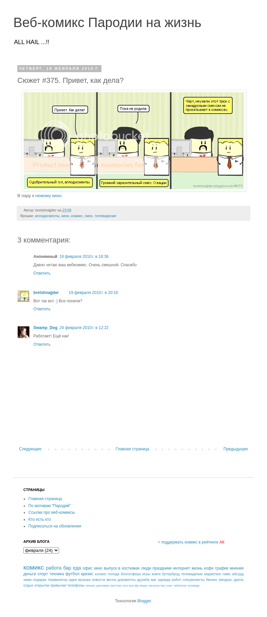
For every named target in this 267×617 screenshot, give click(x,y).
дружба (143, 580)
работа (53, 568)
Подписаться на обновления (54, 526)
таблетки (179, 585)
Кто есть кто (39, 519)
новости (98, 580)
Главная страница (133, 449)
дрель (239, 580)
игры (147, 574)
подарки (39, 580)
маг (153, 580)
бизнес (212, 580)
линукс (90, 585)
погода (113, 574)
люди (146, 568)
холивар (193, 585)
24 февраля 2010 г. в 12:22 (83, 327)
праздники (162, 568)
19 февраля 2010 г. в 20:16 (93, 292)
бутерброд (171, 574)
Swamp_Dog (45, 327)
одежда (164, 580)
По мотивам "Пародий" (49, 505)
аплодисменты (47, 216)
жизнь (197, 568)
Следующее (30, 449)
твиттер (115, 585)
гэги (125, 585)
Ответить (41, 273)
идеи (73, 580)
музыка (84, 580)
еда (77, 568)
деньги (29, 574)
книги (156, 574)
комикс (77, 216)
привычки (58, 585)
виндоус (226, 580)
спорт (42, 574)
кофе (209, 568)
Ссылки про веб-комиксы (51, 512)
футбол (72, 574)
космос (100, 574)
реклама (102, 585)
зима (27, 580)
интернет (181, 568)
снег (169, 585)
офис (87, 568)
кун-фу (134, 585)
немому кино (48, 195)
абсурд (238, 574)
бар (67, 568)
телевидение (105, 216)
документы (126, 580)
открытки (41, 585)
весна (111, 580)
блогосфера (131, 574)
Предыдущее (236, 449)
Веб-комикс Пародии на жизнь (107, 22)
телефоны (75, 585)
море (144, 585)
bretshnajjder (46, 292)
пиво (227, 574)
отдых (28, 585)
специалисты (194, 580)
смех (88, 216)
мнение (237, 568)
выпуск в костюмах (122, 568)
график (221, 568)
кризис (87, 574)
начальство (156, 585)
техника (56, 574)
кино (65, 216)
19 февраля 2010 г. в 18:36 (83, 256)
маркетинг (212, 574)
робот (176, 580)
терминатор (57, 580)
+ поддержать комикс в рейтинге (191, 542)
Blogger (144, 601)
